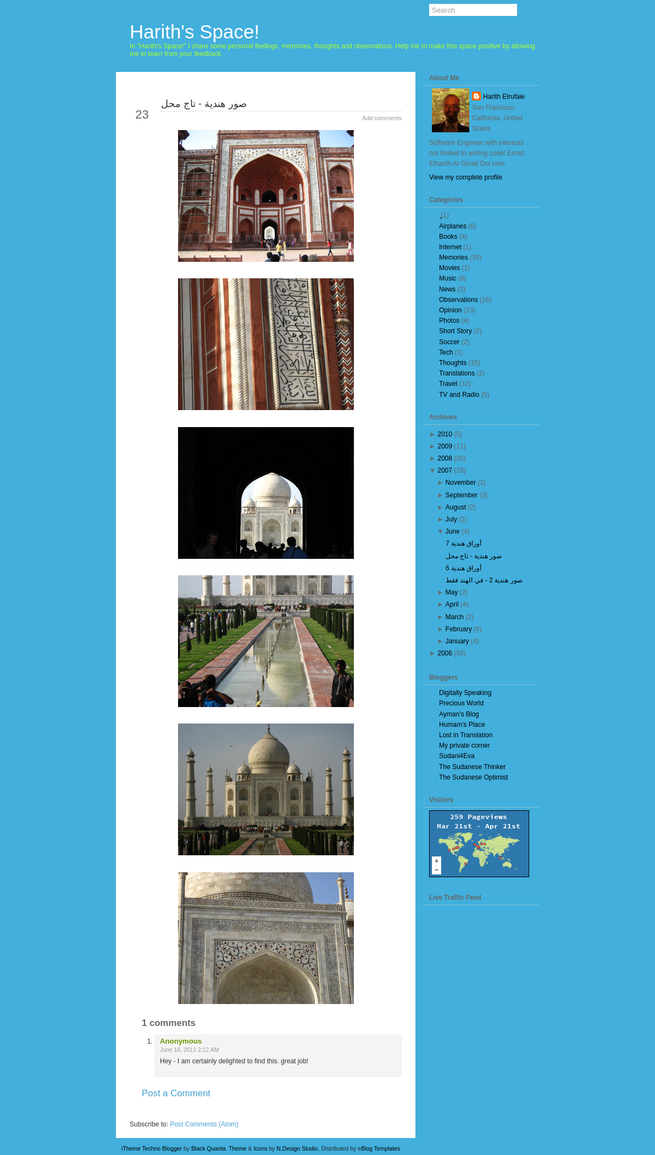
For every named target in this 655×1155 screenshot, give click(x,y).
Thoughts (453, 363)
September (462, 495)
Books (448, 236)
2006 (444, 653)
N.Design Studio (297, 1149)
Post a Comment (176, 1093)
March (455, 617)
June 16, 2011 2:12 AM (189, 1050)
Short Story (455, 331)
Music (447, 278)
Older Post (375, 1113)
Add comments (382, 118)
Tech (446, 352)
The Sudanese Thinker (472, 767)
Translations (457, 373)
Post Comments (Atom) (204, 1124)
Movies (449, 268)
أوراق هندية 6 (463, 568)
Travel (448, 384)
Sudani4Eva (457, 756)
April (452, 604)
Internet (450, 247)
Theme (238, 1149)
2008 (444, 458)
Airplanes (453, 226)
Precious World (461, 703)
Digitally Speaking (465, 693)
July (451, 519)
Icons (260, 1149)
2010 (444, 434)
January (457, 641)
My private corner (464, 745)
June (453, 531)
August (456, 507)
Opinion (450, 310)
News (447, 289)
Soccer (449, 342)
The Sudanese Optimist (473, 777)
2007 (444, 470)
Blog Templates (380, 1149)
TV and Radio (459, 395)
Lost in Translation (465, 735)
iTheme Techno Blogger (151, 1149)
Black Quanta (208, 1149)
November (461, 482)
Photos (449, 320)
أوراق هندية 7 (463, 543)
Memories (453, 257)
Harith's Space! (194, 31)
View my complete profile (465, 177)
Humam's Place (462, 724)
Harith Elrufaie (504, 96)
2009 (444, 446)
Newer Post (158, 1113)
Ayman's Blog (459, 714)
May (452, 592)
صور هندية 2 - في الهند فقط (484, 580)
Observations (458, 300)
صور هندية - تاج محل (204, 103)
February (459, 629)
